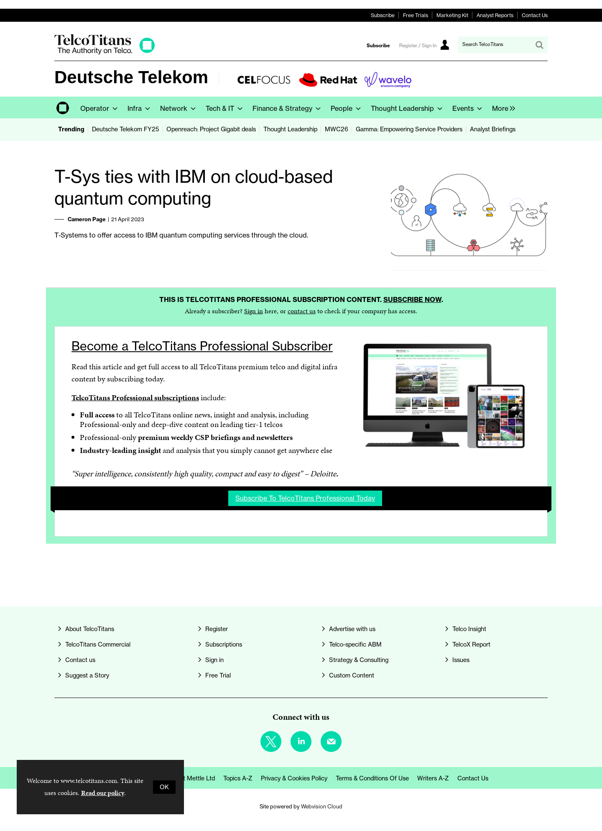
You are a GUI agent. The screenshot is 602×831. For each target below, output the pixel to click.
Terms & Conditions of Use (372, 778)
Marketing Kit (452, 15)
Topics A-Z (238, 778)
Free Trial (218, 675)
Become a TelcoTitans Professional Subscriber (202, 346)
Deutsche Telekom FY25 (125, 129)
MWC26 (336, 129)
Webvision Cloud (321, 806)
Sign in (253, 311)
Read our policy (102, 793)
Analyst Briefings (492, 129)
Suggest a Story (87, 675)
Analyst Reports (495, 15)
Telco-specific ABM (355, 644)
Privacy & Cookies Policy (294, 778)
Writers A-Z (433, 778)
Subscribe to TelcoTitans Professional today (305, 498)
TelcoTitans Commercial (97, 644)
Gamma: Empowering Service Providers (409, 129)
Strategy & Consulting (358, 660)
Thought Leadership (290, 129)
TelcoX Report (471, 644)
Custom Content (351, 675)
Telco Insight (469, 629)
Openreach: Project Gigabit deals (211, 129)
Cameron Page (87, 219)
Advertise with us (352, 629)
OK (164, 787)
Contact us (80, 660)
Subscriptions (223, 644)
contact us (302, 311)
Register (216, 629)
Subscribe (383, 15)
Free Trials (415, 15)
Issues (460, 660)
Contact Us (535, 15)
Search (539, 44)
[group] (501, 107)
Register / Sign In (417, 46)
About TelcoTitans (89, 629)
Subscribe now (412, 299)
